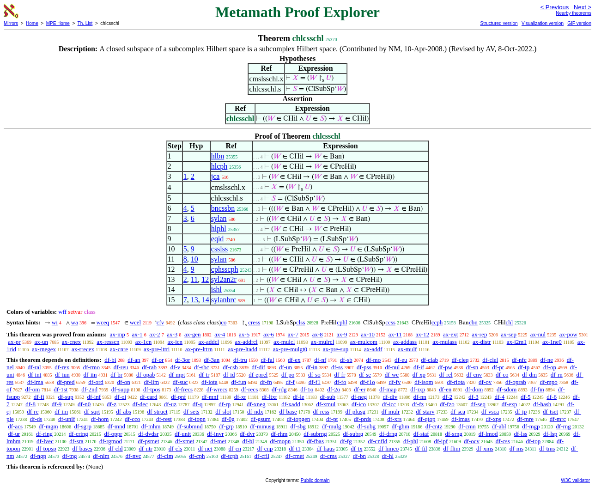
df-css (503, 441)
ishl (216, 289)
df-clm (165, 455)
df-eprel (258, 374)
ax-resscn (108, 341)
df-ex (294, 359)
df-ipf (441, 441)
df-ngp (38, 455)
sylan (219, 218)
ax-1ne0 (552, 341)
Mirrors (11, 23)
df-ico (359, 404)
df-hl (388, 455)
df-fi (39, 396)
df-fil (421, 448)
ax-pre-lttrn (198, 349)
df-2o (333, 389)
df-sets (191, 411)
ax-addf (373, 349)
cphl (342, 322)
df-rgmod (110, 441)
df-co (502, 374)
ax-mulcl (284, 341)
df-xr (240, 396)
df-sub (327, 396)
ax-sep (508, 334)
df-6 (551, 396)
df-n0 (84, 404)
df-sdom (506, 389)
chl (509, 322)
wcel (135, 322)
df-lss (520, 433)
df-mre (525, 418)
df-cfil (262, 455)
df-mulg (331, 426)
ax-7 (293, 334)
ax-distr (482, 341)
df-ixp (417, 389)
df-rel (446, 374)
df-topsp (46, 448)
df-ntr (145, 448)
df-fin (537, 389)
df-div (390, 396)
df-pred (65, 381)
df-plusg (355, 411)
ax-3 (172, 334)
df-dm (529, 374)
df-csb (230, 367)
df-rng (563, 426)
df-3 (473, 396)
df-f (290, 381)
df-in (311, 367)
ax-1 (137, 334)
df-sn (472, 367)
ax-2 (154, 334)
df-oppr (113, 433)
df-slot (223, 411)
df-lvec (45, 441)
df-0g (228, 418)
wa (74, 322)
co (223, 322)
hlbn (217, 156)
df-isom (423, 381)
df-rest (164, 418)
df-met (218, 441)
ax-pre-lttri (157, 349)
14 (205, 300)
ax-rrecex (83, 349)
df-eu (401, 359)
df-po (287, 374)
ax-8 (317, 334)
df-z (111, 404)
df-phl (410, 441)
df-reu (121, 367)
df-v (175, 367)
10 (194, 259)
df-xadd (290, 404)
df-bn (359, 455)
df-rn (557, 374)
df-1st (60, 389)
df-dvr (247, 433)
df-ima (35, 381)
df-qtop (426, 418)
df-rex (62, 367)
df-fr (339, 374)
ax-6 (268, 334)
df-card (149, 396)
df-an (134, 359)
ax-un (41, 341)
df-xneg (256, 404)
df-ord (95, 381)
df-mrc (558, 418)
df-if (418, 367)
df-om (32, 389)
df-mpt (177, 374)
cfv (160, 322)
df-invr (215, 433)
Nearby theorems (573, 13)
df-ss (337, 367)
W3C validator (575, 480)
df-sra (76, 441)
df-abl (499, 426)
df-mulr (391, 411)
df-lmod (488, 433)
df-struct (157, 411)
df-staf (421, 433)
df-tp (523, 367)
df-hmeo (388, 448)
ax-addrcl (246, 341)
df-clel (490, 359)
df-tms (547, 448)
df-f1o (367, 381)
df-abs (123, 411)
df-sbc (201, 367)
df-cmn (467, 426)
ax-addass (405, 341)
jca (215, 176)
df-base (288, 411)
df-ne (546, 359)
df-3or (182, 359)
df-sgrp (82, 426)
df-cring (78, 433)
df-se (365, 374)
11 (194, 279)
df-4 (499, 396)
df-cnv (474, 374)
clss (300, 322)
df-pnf (178, 396)
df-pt (332, 418)
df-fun (238, 381)
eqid (217, 239)
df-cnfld (377, 441)
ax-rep (479, 334)
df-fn (266, 381)
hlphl (218, 228)
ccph (437, 322)
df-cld (116, 448)
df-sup (65, 396)
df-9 (57, 404)
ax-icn (175, 341)
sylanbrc (223, 300)
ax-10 (368, 334)
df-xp (419, 374)
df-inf (94, 396)
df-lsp (550, 433)
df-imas (460, 418)
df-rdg (279, 389)
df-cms (328, 455)
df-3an (211, 359)
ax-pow (568, 334)
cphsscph (224, 269)
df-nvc (133, 455)
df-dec (140, 404)
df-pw (445, 367)
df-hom (100, 418)
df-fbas (315, 441)
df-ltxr (269, 396)
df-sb (346, 359)
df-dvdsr (148, 433)
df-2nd (89, 389)
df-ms (516, 448)
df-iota (209, 381)
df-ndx (255, 411)
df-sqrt (92, 411)
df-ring (44, 433)
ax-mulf (407, 349)
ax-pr (14, 341)
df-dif (259, 367)
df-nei (205, 448)
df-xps (493, 418)
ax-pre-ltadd (242, 349)
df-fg (346, 441)
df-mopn (280, 441)
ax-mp (117, 334)
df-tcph (229, 455)
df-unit (183, 433)
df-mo (373, 359)
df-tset (550, 411)
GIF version (579, 23)
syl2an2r (224, 279)
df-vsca (490, 411)
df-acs (15, 426)
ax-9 (342, 334)
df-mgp (531, 426)
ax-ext (450, 334)
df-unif (66, 418)
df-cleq (460, 359)
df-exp (509, 404)
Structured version (498, 23)
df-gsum (261, 418)
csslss (219, 249)
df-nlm (101, 455)
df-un (285, 367)
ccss (390, 322)
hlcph (219, 166)
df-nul (392, 367)
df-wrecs (216, 389)
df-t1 (294, 448)
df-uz (170, 404)
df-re (32, 411)
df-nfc (519, 359)
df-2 (448, 396)
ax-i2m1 (517, 341)
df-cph (197, 455)
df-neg (359, 396)
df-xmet (184, 441)
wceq (103, 322)
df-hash (542, 404)
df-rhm (279, 433)
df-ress (321, 411)
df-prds (362, 418)
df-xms (484, 448)
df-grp (226, 426)
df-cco (132, 418)
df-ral (34, 367)
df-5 (526, 396)
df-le (298, 396)
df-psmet (148, 441)
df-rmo (91, 367)
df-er (359, 389)
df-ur (14, 433)
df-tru (240, 359)
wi (55, 322)
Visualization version (543, 23)
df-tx (356, 448)
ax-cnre (119, 349)
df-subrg (353, 433)
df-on (123, 381)
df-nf (320, 359)
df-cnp (265, 448)
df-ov (485, 381)
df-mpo (549, 381)
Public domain (315, 480)
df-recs (249, 389)
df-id (229, 374)
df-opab (145, 374)
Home (32, 23)
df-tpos (151, 389)
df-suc (180, 381)
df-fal (267, 359)
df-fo (340, 381)
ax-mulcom (363, 341)
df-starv (425, 411)
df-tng (69, 455)
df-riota (456, 381)
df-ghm (400, 426)
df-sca (457, 411)
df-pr (498, 367)
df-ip (521, 411)
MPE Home (58, 23)
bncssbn (223, 208)
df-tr (204, 374)
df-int (34, 374)
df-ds (36, 418)
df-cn (235, 448)
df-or (158, 359)
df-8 (30, 404)
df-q (198, 404)
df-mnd (116, 426)
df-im (61, 411)
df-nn (419, 396)
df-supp (120, 389)
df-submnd (189, 426)
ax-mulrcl (322, 341)
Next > (582, 7)
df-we (392, 374)
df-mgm (48, 426)
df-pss (364, 367)
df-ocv (472, 441)
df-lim (151, 381)
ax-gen (192, 334)
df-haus (325, 448)
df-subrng (315, 433)
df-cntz (434, 426)
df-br (116, 374)
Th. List (85, 23)
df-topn (197, 418)
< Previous (554, 7)
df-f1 (315, 381)
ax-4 (219, 334)
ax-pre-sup (336, 349)
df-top (533, 441)
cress (254, 322)
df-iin (90, 374)
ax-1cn (143, 341)
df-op (549, 367)
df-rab (149, 367)
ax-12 (423, 334)
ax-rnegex (44, 349)
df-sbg (298, 426)
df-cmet (294, 455)
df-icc (389, 404)
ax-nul (538, 334)
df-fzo (447, 404)
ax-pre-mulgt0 (290, 349)
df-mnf (210, 396)
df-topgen (298, 418)
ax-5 (244, 334)
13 (194, 300)
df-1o (306, 389)
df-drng (388, 433)
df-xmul (325, 404)
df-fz (418, 404)
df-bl (248, 441)
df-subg (366, 426)
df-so (314, 374)
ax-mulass (444, 341)
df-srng (453, 433)
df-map (388, 389)
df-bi (110, 359)
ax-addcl (208, 341)
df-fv (395, 381)
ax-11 (395, 334)
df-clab (429, 359)
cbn (473, 322)
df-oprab (515, 381)
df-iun (62, 374)
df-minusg (262, 426)
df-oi (120, 396)
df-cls (175, 448)
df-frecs (183, 389)
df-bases (82, 448)
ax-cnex (71, 341)
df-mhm (151, 426)
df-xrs (394, 418)
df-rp (225, 404)
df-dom (474, 389)
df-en (445, 389)
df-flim (451, 448)
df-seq (478, 404)
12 (205, 279)
